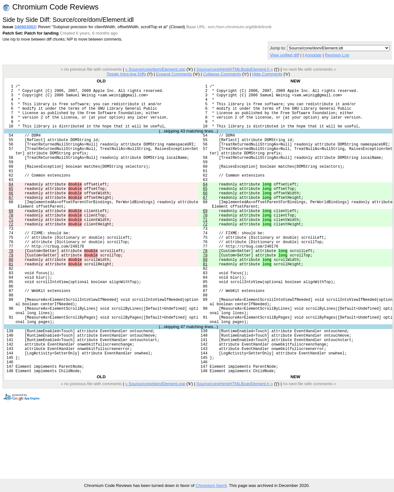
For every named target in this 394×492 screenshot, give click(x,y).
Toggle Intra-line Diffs (126, 74)
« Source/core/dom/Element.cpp (155, 69)
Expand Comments (174, 74)
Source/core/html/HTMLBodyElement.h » (234, 69)
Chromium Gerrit (211, 485)
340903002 (25, 26)
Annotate (313, 55)
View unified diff (284, 55)
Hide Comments (267, 74)
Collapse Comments (222, 74)
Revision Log (337, 55)
